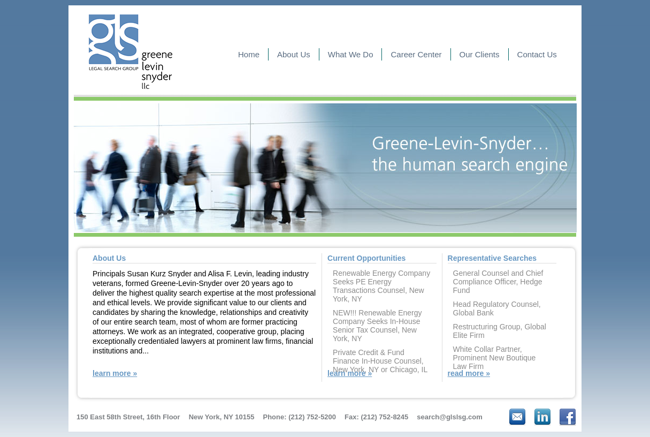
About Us (293, 54)
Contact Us (537, 54)
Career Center (416, 54)
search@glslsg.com (450, 417)
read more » (469, 373)
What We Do (350, 54)
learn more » (115, 373)
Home (248, 54)
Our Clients (480, 54)
